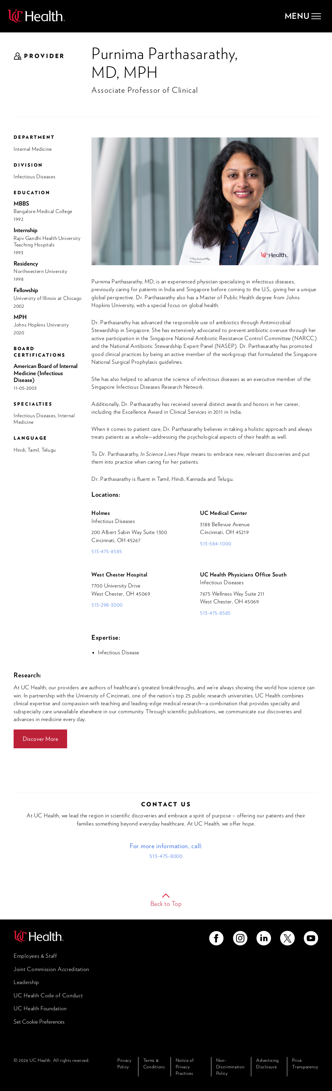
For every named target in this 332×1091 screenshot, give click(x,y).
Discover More (40, 738)
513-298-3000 (107, 604)
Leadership (26, 982)
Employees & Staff (35, 956)
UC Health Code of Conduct (48, 995)
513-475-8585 (106, 551)
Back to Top (166, 903)
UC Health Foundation (40, 1008)
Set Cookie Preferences (39, 1021)
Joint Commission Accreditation (51, 969)
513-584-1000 (215, 543)
